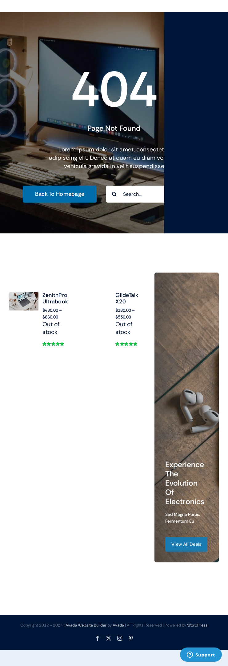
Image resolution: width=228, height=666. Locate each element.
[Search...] (155, 194)
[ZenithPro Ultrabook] (23, 296)
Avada (118, 625)
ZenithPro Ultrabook (55, 298)
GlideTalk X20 (126, 304)
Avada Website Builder (86, 625)
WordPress (197, 625)
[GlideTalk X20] (96, 302)
